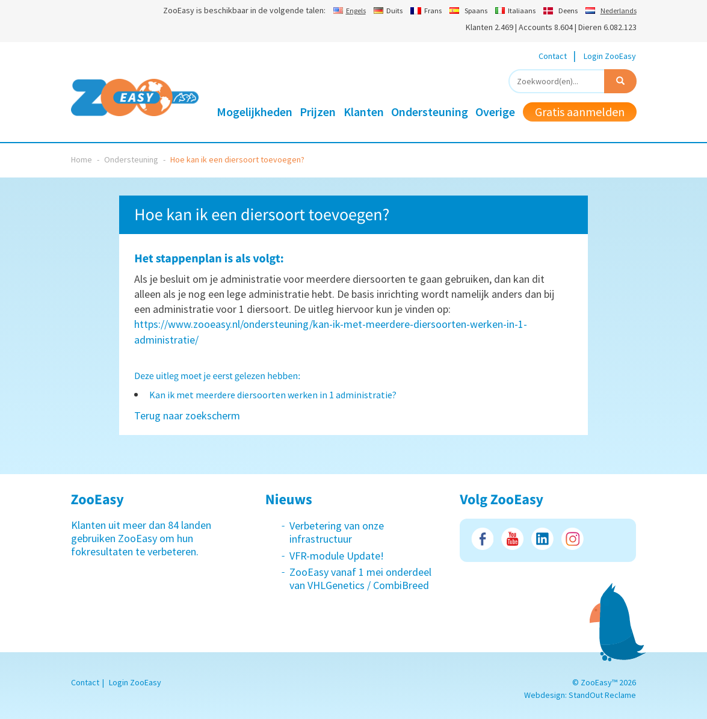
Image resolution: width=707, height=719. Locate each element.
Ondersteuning (429, 111)
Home (81, 159)
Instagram (572, 539)
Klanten (364, 111)
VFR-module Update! (336, 556)
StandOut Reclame (602, 695)
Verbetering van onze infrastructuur (336, 532)
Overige (495, 111)
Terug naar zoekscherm (187, 415)
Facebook (482, 539)
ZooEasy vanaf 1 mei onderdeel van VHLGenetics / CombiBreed (360, 578)
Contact (553, 56)
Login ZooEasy (610, 56)
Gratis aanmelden (580, 111)
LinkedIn (542, 539)
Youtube (512, 539)
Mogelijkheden (254, 111)
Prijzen (318, 111)
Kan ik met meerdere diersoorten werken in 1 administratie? (273, 395)
